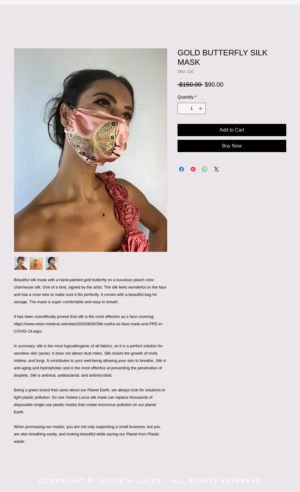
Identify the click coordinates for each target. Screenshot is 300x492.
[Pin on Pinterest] (193, 169)
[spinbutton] (191, 108)
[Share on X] (216, 169)
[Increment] (201, 108)
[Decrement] (182, 108)
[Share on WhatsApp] (204, 169)
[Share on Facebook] (181, 169)
